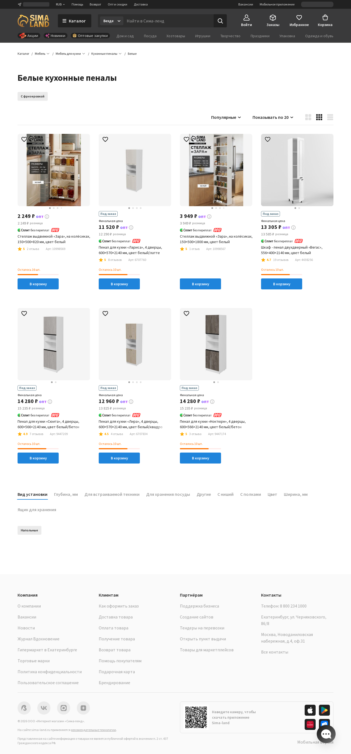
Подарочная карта (117, 671)
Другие (204, 494)
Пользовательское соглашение (48, 682)
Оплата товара (113, 628)
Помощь (77, 4)
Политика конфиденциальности (50, 671)
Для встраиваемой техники (112, 494)
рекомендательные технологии (93, 730)
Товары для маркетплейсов (207, 649)
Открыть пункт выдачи (203, 638)
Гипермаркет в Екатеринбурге (47, 649)
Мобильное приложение (277, 4)
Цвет (272, 494)
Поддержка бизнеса (199, 606)
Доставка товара (116, 617)
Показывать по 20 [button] (273, 117)
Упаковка (287, 35)
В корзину (38, 283)
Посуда (150, 35)
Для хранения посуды (168, 494)
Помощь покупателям (120, 660)
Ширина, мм (296, 494)
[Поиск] (220, 20)
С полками (250, 494)
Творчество (230, 35)
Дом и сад (125, 35)
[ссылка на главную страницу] (33, 21)
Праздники (260, 35)
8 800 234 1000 (293, 606)
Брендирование (114, 682)
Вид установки (32, 494)
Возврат (95, 4)
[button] (132, 53)
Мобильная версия (315, 742)
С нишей (225, 494)
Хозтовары (175, 35)
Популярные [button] (226, 117)
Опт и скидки (117, 4)
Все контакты (274, 652)
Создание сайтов (196, 617)
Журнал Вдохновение (39, 638)
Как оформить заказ (119, 606)
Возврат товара (115, 649)
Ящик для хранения (37, 509)
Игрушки (202, 35)
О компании (29, 606)
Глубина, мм (66, 494)
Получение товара (117, 638)
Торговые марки (34, 660)
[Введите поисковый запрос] (168, 20)
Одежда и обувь (319, 35)
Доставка (141, 4)
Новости (26, 628)
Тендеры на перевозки (202, 628)
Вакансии (245, 4)
